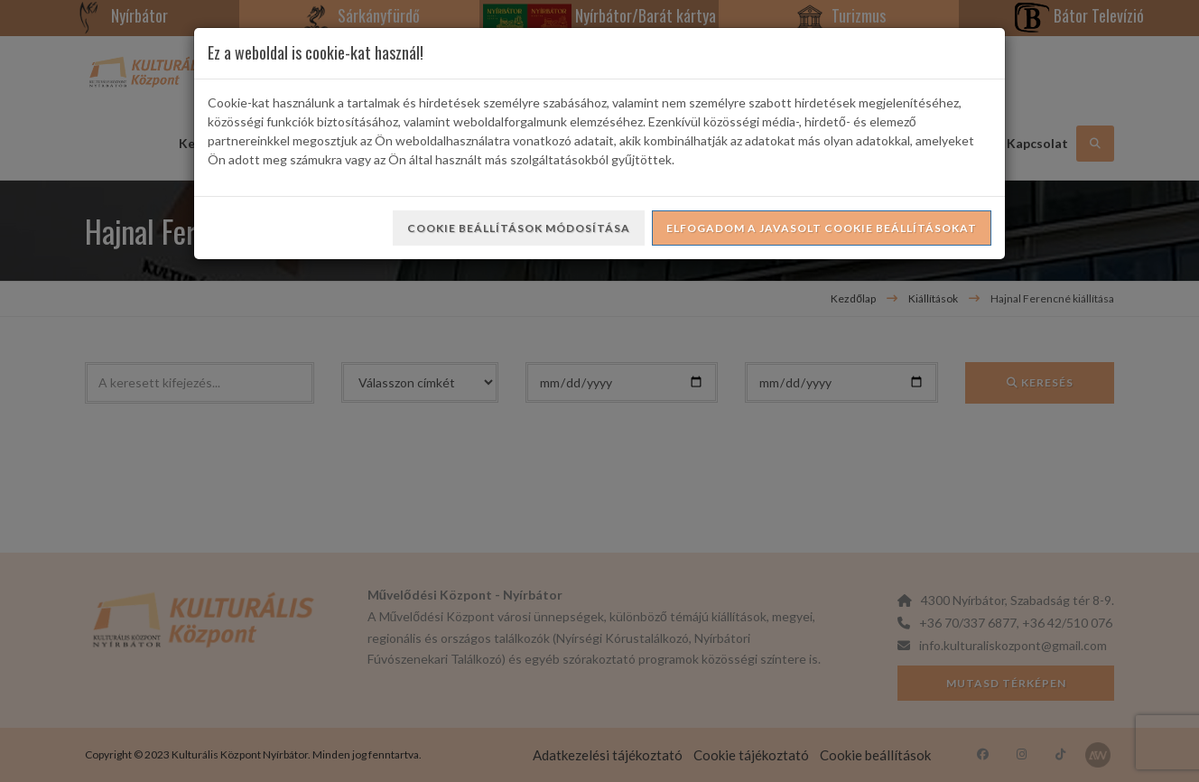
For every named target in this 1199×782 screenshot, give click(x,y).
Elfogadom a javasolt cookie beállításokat (821, 228)
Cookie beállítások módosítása (518, 228)
